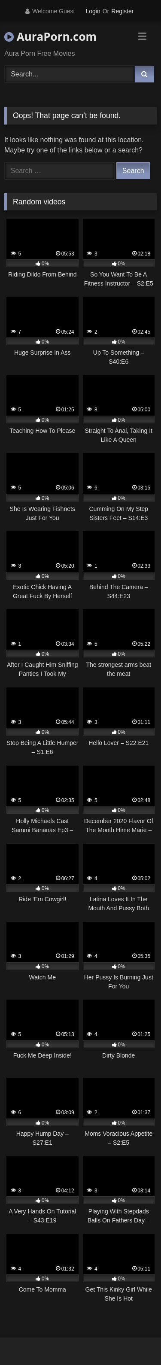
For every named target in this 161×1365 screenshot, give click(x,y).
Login (92, 11)
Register (122, 11)
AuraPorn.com (50, 36)
